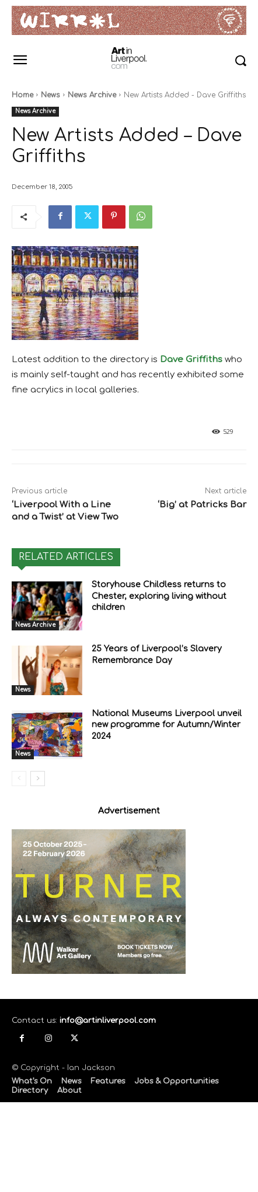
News (50, 95)
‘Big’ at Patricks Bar (202, 505)
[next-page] (37, 778)
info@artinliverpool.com (108, 1020)
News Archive (92, 95)
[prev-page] (19, 778)
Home (22, 95)
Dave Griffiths (191, 359)
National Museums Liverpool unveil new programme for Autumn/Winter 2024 (167, 725)
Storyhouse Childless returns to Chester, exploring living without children (159, 596)
